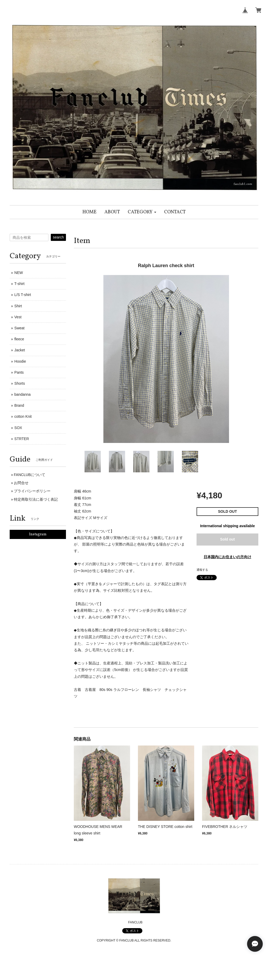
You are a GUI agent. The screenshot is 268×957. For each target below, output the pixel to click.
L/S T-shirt (22, 295)
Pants (19, 372)
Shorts (19, 383)
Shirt (18, 306)
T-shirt (19, 284)
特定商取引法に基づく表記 (36, 499)
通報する (202, 569)
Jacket (19, 350)
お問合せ (21, 483)
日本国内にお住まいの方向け (227, 557)
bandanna (22, 394)
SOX (18, 428)
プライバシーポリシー (32, 491)
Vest (17, 317)
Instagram (38, 534)
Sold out (227, 539)
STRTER (21, 439)
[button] (142, 212)
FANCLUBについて (30, 475)
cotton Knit (23, 416)
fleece (19, 339)
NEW (18, 273)
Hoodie (20, 361)
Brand (19, 405)
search (58, 237)
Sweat (19, 328)
